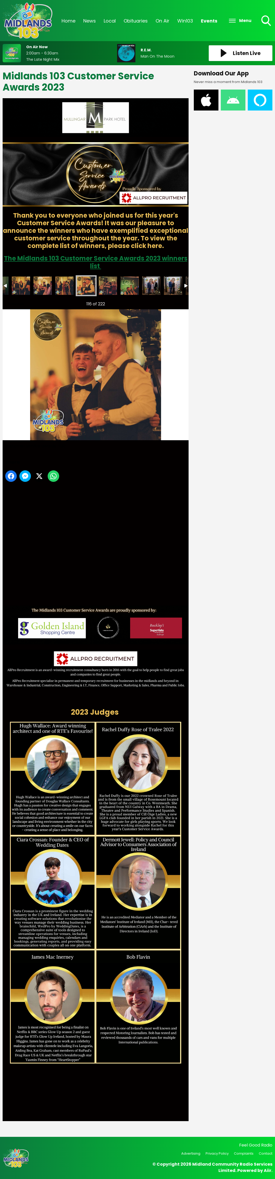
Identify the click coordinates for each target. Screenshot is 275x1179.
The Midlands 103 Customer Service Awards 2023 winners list (96, 262)
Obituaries (136, 21)
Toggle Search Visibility (266, 21)
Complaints (244, 1153)
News (89, 21)
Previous (13, 302)
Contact (265, 1153)
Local (110, 21)
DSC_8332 (173, 286)
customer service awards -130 (86, 286)
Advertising (190, 1153)
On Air (162, 21)
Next (176, 302)
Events (209, 21)
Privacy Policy (217, 1153)
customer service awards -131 (108, 286)
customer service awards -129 (64, 286)
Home (68, 21)
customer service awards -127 (21, 286)
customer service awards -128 (43, 286)
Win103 (185, 21)
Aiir (267, 1170)
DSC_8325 (151, 286)
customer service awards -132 (129, 286)
